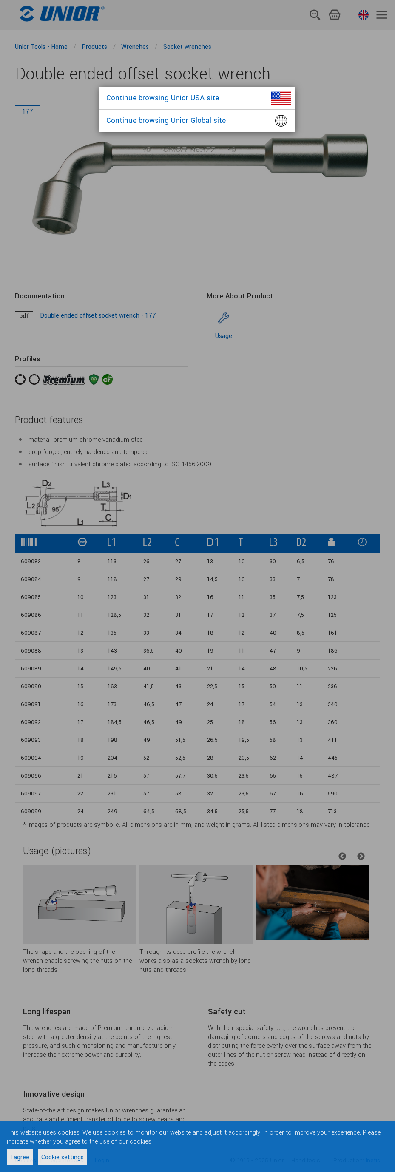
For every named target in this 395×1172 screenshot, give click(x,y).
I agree (19, 1157)
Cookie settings (62, 1157)
